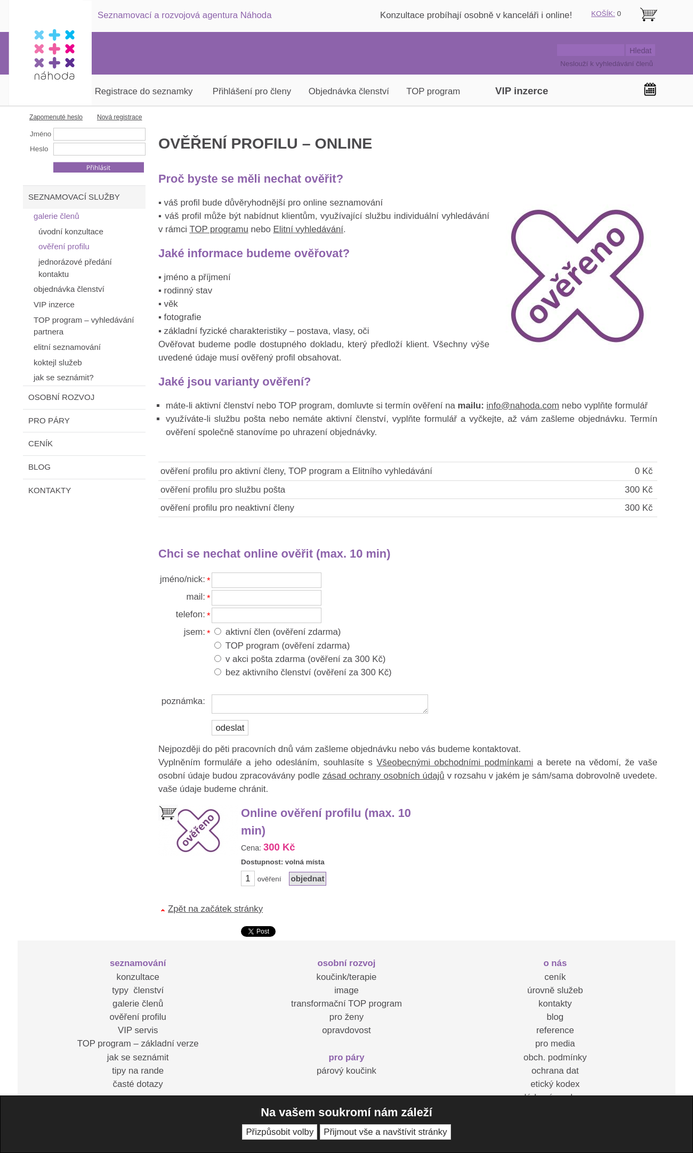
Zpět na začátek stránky (215, 909)
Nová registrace (119, 117)
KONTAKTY (49, 490)
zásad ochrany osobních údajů (384, 776)
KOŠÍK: (603, 14)
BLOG (39, 466)
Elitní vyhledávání (308, 229)
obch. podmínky (554, 1057)
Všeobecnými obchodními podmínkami (454, 762)
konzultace (138, 977)
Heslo (39, 149)
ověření (269, 879)
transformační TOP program (346, 1004)
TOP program (433, 91)
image (346, 990)
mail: (195, 597)
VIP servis (138, 1030)
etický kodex (554, 1084)
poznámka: (183, 701)
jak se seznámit (138, 1057)
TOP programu (218, 229)
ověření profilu (137, 1017)
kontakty (555, 1004)
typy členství (138, 990)
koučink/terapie (347, 977)
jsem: (194, 632)
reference (555, 1030)
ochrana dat (555, 1071)
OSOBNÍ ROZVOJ (61, 397)
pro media (555, 1043)
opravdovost (346, 1030)
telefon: (190, 614)
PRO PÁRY (49, 420)
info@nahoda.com (523, 405)
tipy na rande (138, 1071)
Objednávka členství (349, 91)
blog (554, 1017)
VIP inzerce (521, 90)
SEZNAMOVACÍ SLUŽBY (74, 196)
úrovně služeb (555, 990)
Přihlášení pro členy (252, 91)
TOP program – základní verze (138, 1043)
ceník (555, 977)
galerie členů (137, 1004)
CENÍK (40, 443)
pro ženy (346, 1017)
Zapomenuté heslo (56, 117)
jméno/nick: (182, 579)
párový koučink (346, 1071)
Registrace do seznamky (144, 91)
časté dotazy (138, 1084)
